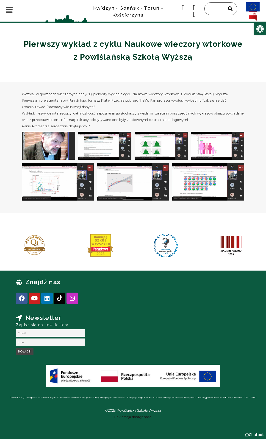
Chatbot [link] (256, 435)
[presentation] (18, 247)
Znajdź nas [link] (42, 281)
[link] (260, 29)
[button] (254, 435)
